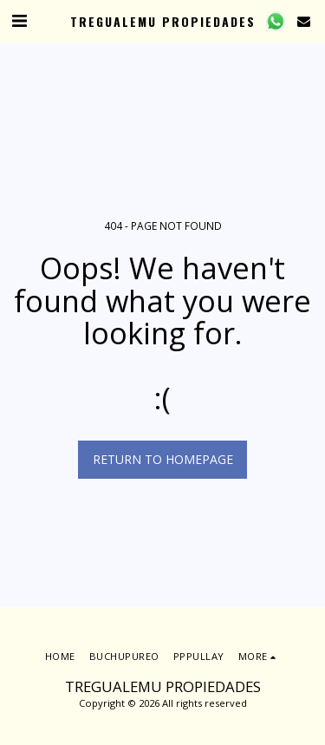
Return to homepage (163, 459)
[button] (19, 20)
